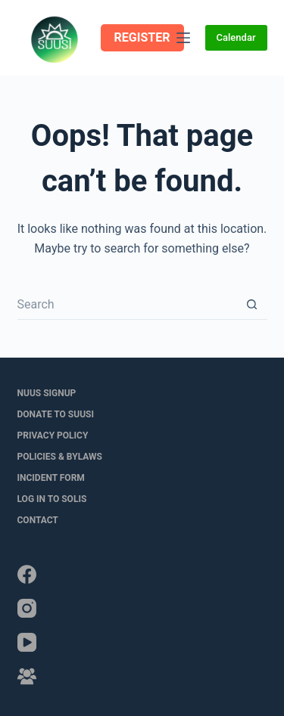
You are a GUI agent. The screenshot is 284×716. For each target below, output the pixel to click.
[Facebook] (26, 574)
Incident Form (51, 478)
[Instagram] (26, 608)
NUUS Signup (46, 393)
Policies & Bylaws (59, 456)
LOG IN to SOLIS (52, 499)
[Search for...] (127, 305)
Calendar (236, 37)
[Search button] (252, 305)
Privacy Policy (53, 435)
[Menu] (183, 38)
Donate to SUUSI (55, 414)
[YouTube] (26, 642)
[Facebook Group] (26, 676)
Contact (37, 520)
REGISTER (142, 37)
